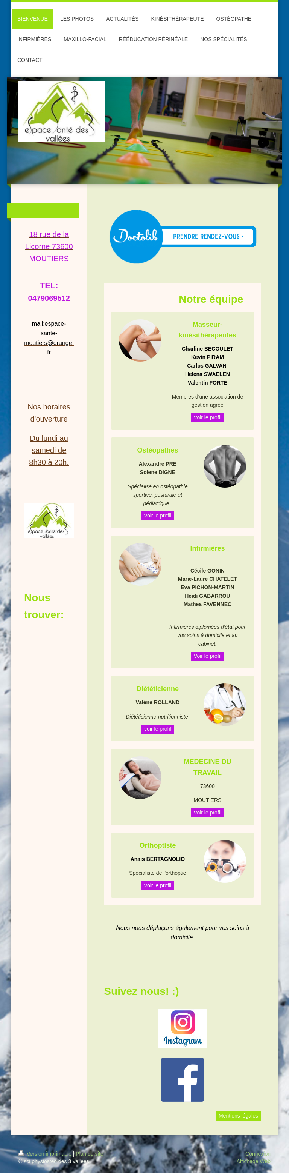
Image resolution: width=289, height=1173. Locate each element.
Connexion (258, 1154)
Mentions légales (238, 1116)
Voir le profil (207, 417)
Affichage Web (253, 1161)
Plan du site (89, 1154)
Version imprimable (45, 1154)
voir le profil (157, 729)
